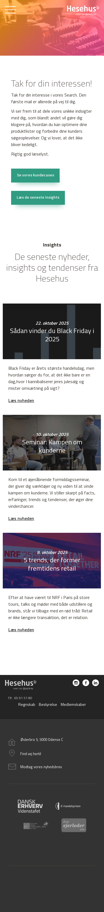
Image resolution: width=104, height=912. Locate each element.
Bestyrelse (48, 704)
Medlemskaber (73, 704)
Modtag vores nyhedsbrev (41, 767)
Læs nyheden (21, 400)
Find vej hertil (30, 753)
